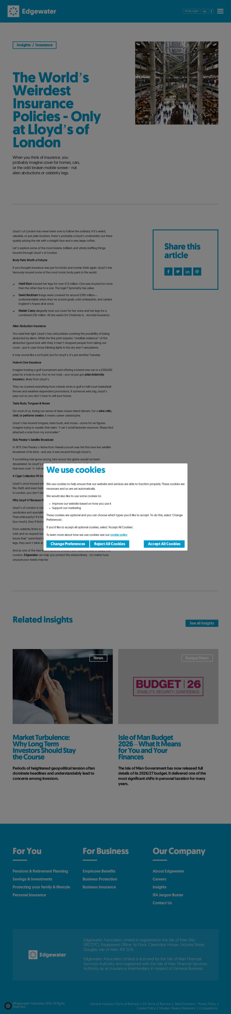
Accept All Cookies (164, 544)
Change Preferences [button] (68, 544)
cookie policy (118, 535)
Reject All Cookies (109, 544)
